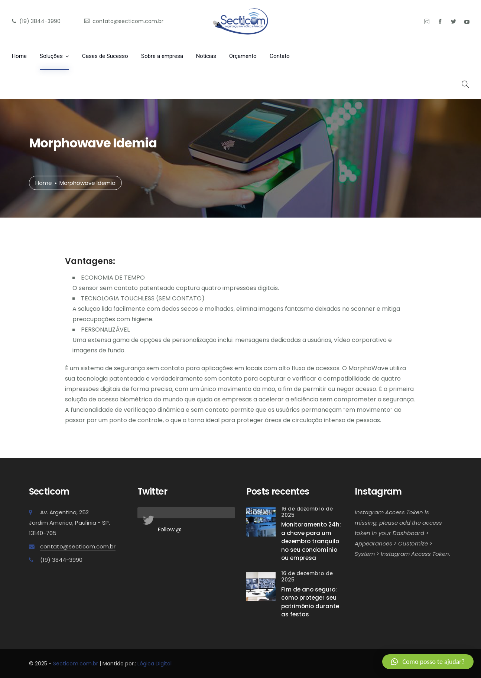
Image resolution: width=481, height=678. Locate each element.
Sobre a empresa (162, 56)
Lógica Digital (154, 663)
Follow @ (170, 529)
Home (19, 56)
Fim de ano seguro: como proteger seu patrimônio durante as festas (310, 602)
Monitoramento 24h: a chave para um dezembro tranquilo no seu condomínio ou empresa (311, 541)
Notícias (206, 56)
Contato (280, 56)
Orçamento (243, 56)
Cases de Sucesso (105, 56)
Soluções (51, 56)
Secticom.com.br (75, 663)
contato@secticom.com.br (78, 546)
